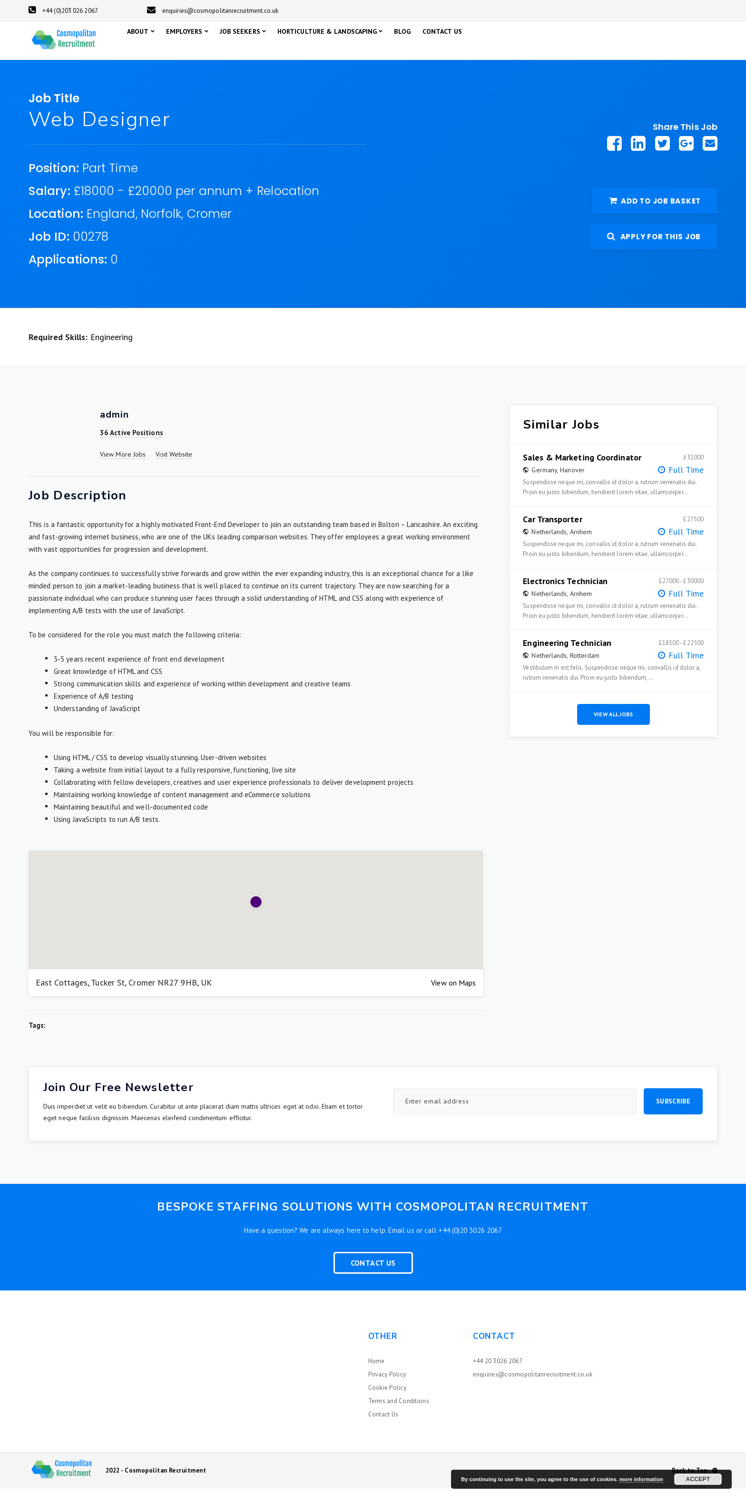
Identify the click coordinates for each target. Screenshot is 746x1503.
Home (376, 1375)
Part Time (110, 182)
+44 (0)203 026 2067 (63, 11)
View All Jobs (613, 728)
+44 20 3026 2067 (497, 1375)
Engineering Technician (567, 657)
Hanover (572, 484)
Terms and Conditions (398, 1415)
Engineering (111, 351)
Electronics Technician (565, 595)
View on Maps (453, 997)
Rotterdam (585, 669)
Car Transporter (552, 533)
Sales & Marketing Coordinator (582, 472)
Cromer (209, 228)
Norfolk (161, 228)
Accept (698, 1479)
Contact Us (373, 1277)
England (111, 228)
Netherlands (549, 546)
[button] (256, 916)
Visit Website (174, 468)
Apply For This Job (654, 251)
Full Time (686, 483)
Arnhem (581, 546)
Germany (544, 484)
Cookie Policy (387, 1402)
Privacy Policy (387, 1389)
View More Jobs (123, 468)
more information (641, 1479)
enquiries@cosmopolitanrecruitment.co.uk (213, 11)
